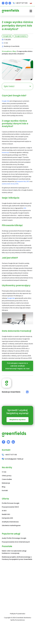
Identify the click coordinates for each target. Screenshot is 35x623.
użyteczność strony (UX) (10, 184)
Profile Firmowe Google (10, 503)
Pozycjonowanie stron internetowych (16, 542)
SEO (27, 181)
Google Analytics (21, 36)
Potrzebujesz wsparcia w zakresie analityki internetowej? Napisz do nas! (17, 366)
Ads (25, 208)
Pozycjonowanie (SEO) (10, 507)
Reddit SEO (6, 514)
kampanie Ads (21, 181)
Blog (14, 51)
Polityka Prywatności (17, 614)
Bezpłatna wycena (17, 419)
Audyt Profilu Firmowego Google (14, 538)
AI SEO (4, 511)
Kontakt (5, 490)
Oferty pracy (6, 476)
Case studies (7, 479)
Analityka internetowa (10, 522)
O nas (4, 472)
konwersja (5, 152)
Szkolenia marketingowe (11, 525)
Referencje (6, 483)
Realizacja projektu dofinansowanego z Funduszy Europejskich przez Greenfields (17, 558)
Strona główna (6, 51)
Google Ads (7, 36)
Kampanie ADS (7, 518)
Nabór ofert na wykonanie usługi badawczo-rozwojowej (14, 552)
